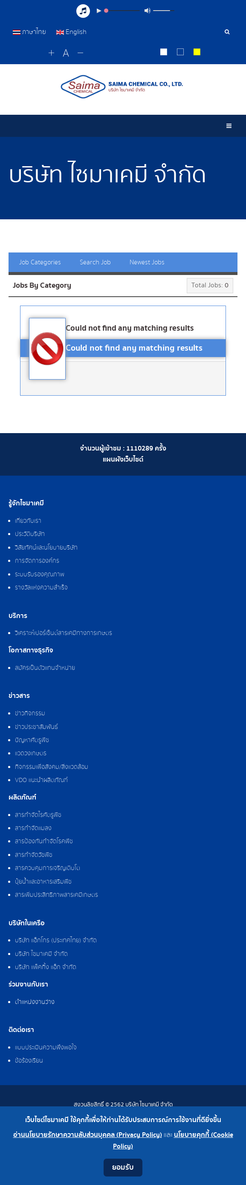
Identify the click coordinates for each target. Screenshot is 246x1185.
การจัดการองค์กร (37, 561)
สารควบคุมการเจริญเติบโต (47, 868)
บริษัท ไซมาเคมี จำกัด (41, 954)
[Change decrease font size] (80, 53)
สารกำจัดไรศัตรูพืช (38, 815)
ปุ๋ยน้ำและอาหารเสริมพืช (43, 882)
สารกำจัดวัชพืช (33, 855)
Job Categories (40, 262)
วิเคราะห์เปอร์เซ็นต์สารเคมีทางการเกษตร (63, 633)
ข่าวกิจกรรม (30, 713)
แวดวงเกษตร (30, 753)
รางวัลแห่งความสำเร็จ (41, 588)
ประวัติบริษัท (30, 534)
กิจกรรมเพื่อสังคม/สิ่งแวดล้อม (51, 767)
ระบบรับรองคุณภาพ (39, 574)
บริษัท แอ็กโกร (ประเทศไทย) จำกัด (56, 940)
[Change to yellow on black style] (197, 53)
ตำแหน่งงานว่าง (35, 1002)
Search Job (95, 262)
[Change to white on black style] (163, 53)
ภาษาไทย (30, 32)
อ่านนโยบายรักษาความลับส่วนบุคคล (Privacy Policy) (87, 1135)
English (71, 32)
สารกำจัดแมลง (33, 828)
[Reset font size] (66, 53)
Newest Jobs (147, 262)
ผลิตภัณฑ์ (22, 798)
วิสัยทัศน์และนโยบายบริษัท (46, 548)
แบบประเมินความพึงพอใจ (46, 1047)
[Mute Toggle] (147, 10)
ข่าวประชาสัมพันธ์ (36, 727)
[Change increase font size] (51, 53)
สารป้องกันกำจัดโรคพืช (44, 841)
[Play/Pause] (99, 10)
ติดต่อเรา (21, 1030)
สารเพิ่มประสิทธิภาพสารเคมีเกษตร (56, 895)
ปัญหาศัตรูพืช (32, 740)
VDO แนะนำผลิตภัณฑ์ (41, 780)
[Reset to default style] (180, 53)
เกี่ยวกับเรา (28, 521)
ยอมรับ (123, 1167)
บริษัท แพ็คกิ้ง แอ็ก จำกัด (45, 967)
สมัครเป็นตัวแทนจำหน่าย (45, 668)
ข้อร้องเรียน (29, 1061)
